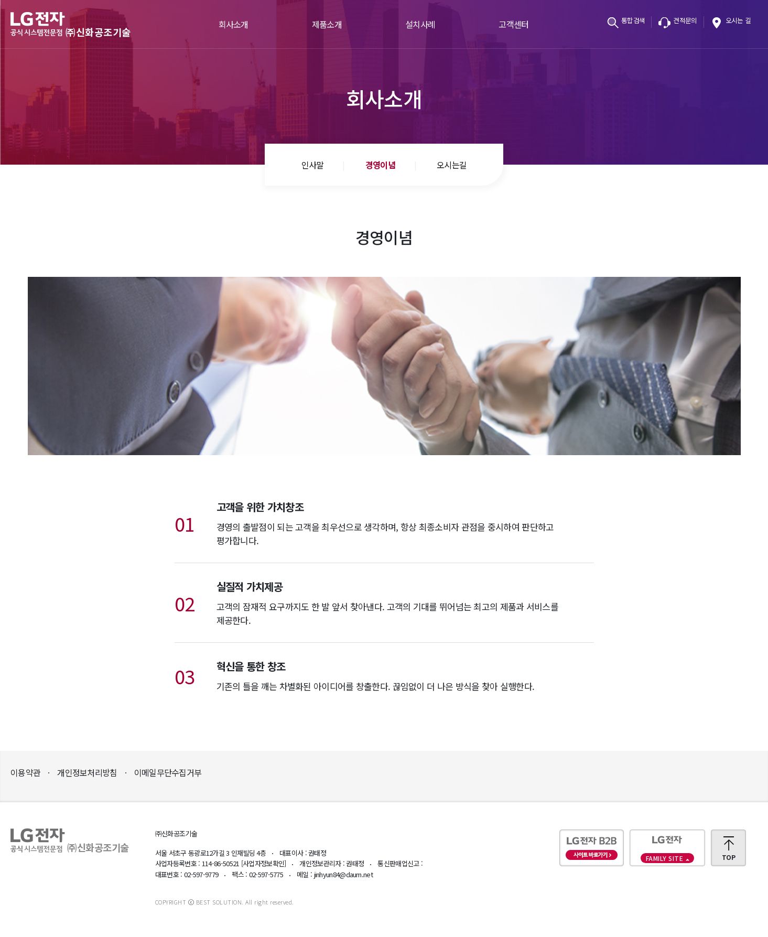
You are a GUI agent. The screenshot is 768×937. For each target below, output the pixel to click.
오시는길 (452, 164)
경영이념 (380, 164)
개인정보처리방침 (87, 772)
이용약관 (25, 772)
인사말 (312, 164)
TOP (728, 857)
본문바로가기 (0, 0)
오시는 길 (738, 20)
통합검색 (633, 20)
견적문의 (685, 20)
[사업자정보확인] (263, 863)
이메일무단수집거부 (168, 772)
